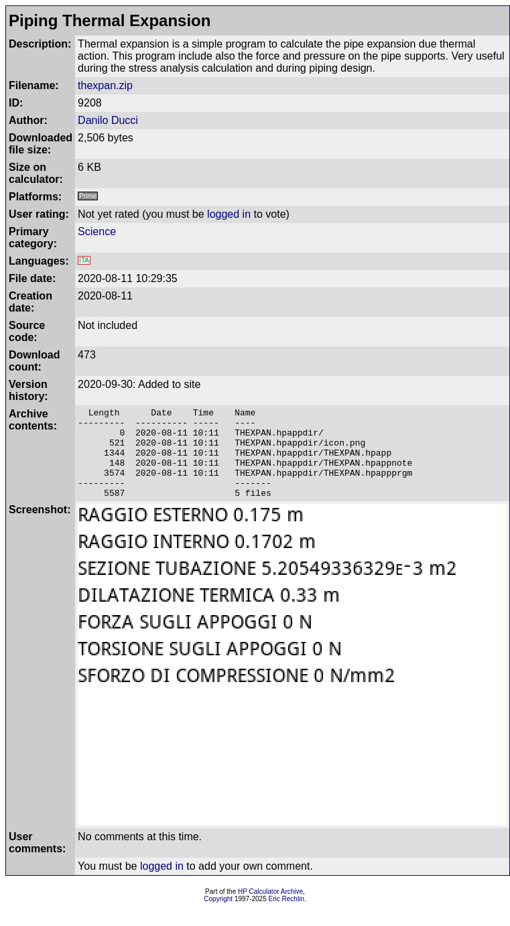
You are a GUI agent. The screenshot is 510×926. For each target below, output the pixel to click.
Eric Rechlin (286, 917)
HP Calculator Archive (270, 909)
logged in (229, 214)
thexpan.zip (105, 85)
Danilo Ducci (108, 120)
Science (97, 231)
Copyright (218, 917)
